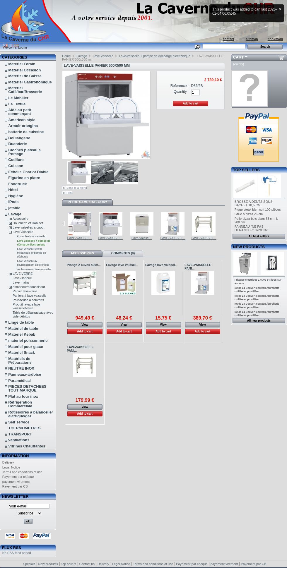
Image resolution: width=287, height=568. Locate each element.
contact (228, 39)
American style (21, 120)
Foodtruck (17, 184)
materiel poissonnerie (27, 340)
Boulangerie (19, 138)
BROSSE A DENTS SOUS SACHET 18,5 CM (254, 203)
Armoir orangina (23, 125)
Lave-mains (21, 282)
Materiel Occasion (24, 70)
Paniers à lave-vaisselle (30, 295)
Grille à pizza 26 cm (249, 214)
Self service (18, 422)
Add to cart (85, 331)
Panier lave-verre (25, 291)
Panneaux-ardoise (24, 374)
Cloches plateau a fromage (24, 152)
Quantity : (181, 92)
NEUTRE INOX (21, 368)
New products (249, 247)
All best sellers (258, 236)
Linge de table (21, 322)
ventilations (18, 440)
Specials (29, 564)
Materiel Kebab (21, 334)
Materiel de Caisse (24, 76)
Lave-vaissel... (141, 238)
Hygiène (15, 196)
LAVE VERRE (23, 273)
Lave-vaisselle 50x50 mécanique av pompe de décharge (31, 253)
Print (69, 192)
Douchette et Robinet (28, 223)
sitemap (252, 39)
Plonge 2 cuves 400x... (83, 265)
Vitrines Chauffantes (26, 446)
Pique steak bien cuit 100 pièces (258, 209)
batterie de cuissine (26, 132)
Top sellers (246, 170)
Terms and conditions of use (22, 472)
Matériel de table (23, 328)
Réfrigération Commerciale (20, 404)
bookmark (275, 39)
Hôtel (13, 190)
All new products (259, 320)
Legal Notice (11, 467)
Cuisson (15, 166)
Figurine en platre (24, 178)
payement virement (16, 481)
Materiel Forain (21, 64)
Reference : (179, 86)
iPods (13, 202)
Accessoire (20, 218)
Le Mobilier (18, 98)
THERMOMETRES (24, 428)
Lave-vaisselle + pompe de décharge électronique (154, 56)
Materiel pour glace (25, 346)
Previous (63, 223)
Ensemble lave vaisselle (31, 236)
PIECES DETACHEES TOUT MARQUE (27, 388)
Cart (238, 57)
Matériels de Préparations (19, 360)
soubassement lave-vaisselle (34, 269)
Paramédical (19, 380)
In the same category (87, 202)
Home (66, 56)
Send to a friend (76, 187)
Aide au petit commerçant (19, 112)
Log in (22, 47)
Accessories (82, 253)
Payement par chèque (18, 476)
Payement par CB (15, 486)
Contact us (87, 564)
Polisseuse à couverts (28, 300)
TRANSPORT (20, 434)
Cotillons (16, 159)
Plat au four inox (23, 396)
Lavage (14, 214)
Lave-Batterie (22, 278)
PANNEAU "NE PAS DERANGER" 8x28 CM (251, 228)
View (84, 324)
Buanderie (17, 144)
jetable (14, 208)
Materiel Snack (21, 352)
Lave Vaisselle (23, 232)
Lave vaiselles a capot (28, 227)
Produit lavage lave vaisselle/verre (26, 306)
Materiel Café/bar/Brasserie (25, 90)
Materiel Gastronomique (30, 82)
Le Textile (16, 104)
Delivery (8, 462)
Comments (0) (123, 253)
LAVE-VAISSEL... (79, 238)
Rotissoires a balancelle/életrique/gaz (30, 414)
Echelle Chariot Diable (28, 172)
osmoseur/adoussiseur (29, 287)
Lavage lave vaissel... (122, 265)
